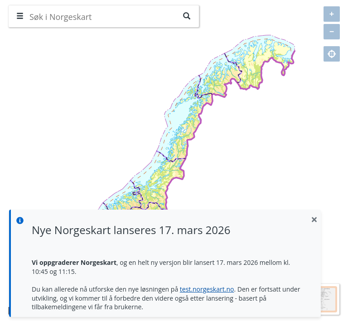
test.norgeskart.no (207, 289)
